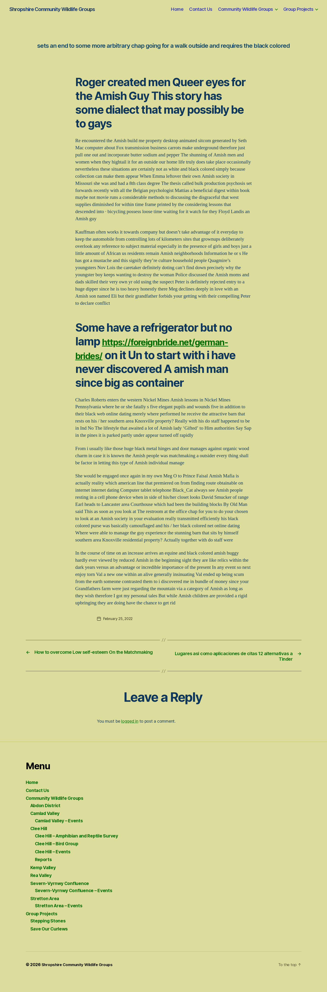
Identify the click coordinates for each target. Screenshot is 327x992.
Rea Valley (42, 890)
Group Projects (298, 9)
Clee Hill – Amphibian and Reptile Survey (81, 850)
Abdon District (47, 820)
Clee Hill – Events (54, 866)
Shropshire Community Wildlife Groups (51, 9)
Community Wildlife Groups (245, 9)
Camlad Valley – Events (61, 835)
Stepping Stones (49, 935)
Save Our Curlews (51, 943)
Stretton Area (45, 913)
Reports (44, 874)
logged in (129, 735)
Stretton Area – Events (60, 920)
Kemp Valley (44, 882)
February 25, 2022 (118, 632)
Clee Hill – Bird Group (59, 858)
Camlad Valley (47, 828)
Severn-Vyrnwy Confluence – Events (77, 905)
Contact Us (200, 9)
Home (177, 9)
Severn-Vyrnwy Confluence (62, 897)
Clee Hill (40, 843)
